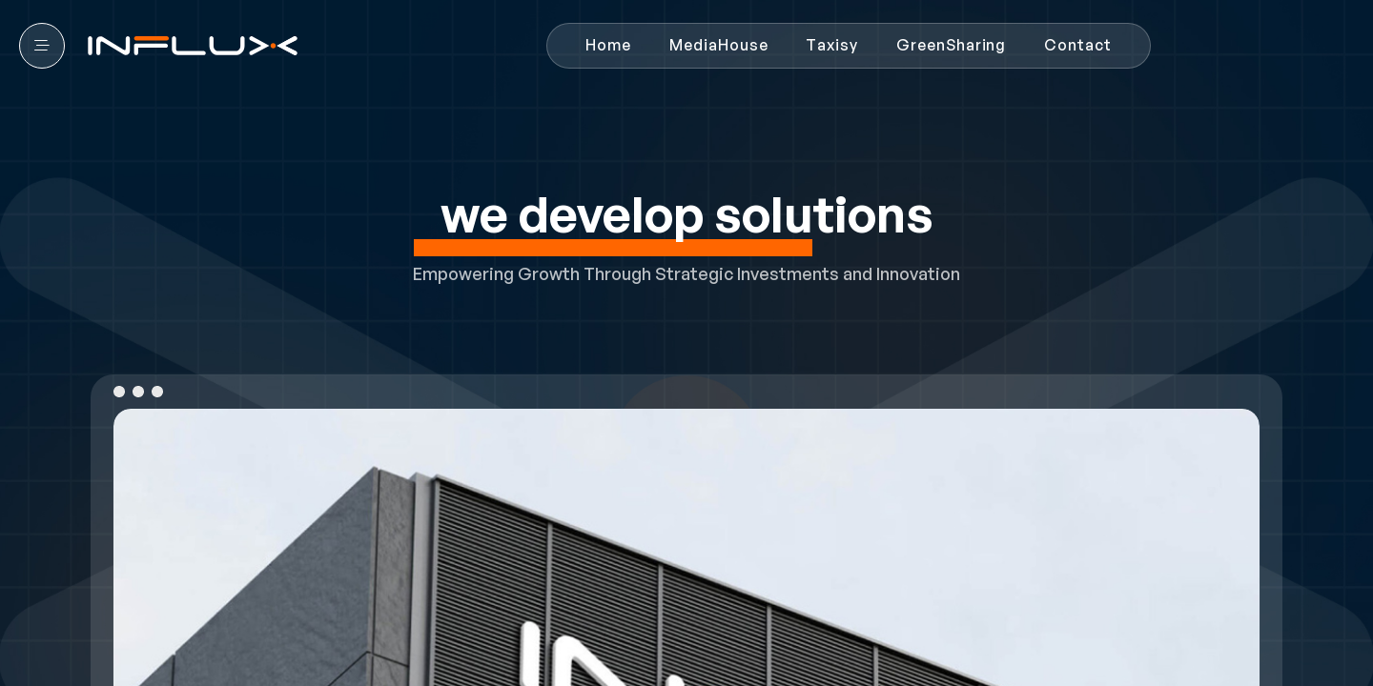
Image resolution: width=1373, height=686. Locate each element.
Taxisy (832, 44)
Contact (1078, 44)
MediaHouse (718, 44)
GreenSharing (951, 44)
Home (608, 44)
